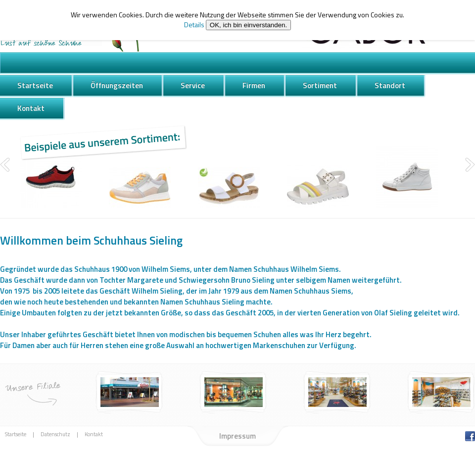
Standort (390, 85)
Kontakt (31, 108)
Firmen (253, 85)
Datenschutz (55, 434)
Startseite (35, 85)
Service (193, 85)
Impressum (237, 436)
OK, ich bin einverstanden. (248, 25)
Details (194, 24)
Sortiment (320, 85)
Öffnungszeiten (117, 85)
